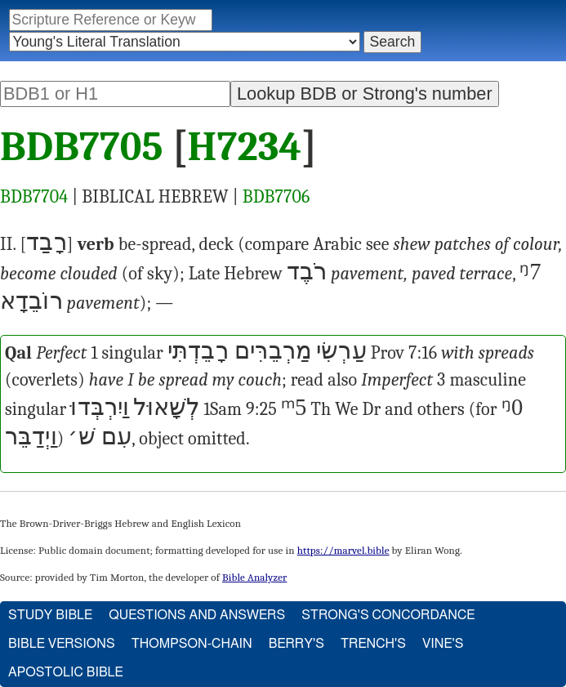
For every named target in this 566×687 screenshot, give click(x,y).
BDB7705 (81, 147)
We (346, 409)
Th (320, 409)
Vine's (442, 643)
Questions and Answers (197, 615)
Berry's (296, 643)
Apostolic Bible (65, 672)
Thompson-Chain (191, 643)
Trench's (373, 643)
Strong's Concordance (388, 615)
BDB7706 (276, 196)
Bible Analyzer (254, 577)
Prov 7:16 (404, 353)
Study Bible (50, 615)
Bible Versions (61, 643)
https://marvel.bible (343, 550)
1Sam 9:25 (240, 409)
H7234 (245, 147)
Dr (372, 409)
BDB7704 (34, 196)
